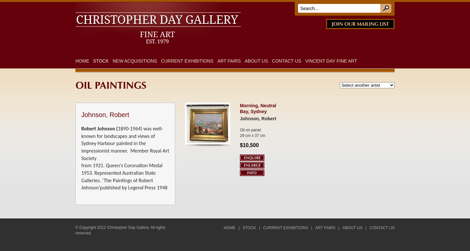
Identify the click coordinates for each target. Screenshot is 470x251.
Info (252, 173)
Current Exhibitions (187, 61)
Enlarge (252, 165)
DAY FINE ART (166, 6)
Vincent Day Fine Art (331, 61)
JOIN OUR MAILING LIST (360, 24)
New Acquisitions (135, 61)
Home (82, 61)
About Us (256, 61)
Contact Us (286, 61)
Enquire (252, 158)
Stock (101, 61)
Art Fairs (229, 61)
